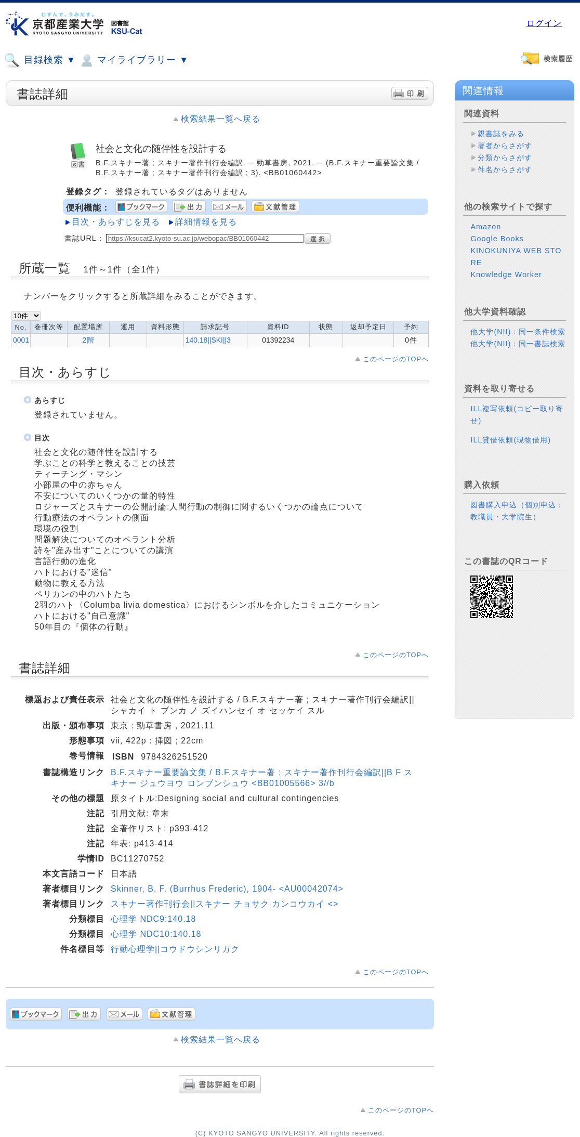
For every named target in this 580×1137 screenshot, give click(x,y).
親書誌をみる (501, 133)
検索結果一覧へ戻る (220, 118)
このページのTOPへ (396, 359)
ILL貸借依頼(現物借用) (510, 440)
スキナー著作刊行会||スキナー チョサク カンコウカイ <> (224, 903)
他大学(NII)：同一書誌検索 (517, 343)
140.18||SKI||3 (208, 340)
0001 (21, 340)
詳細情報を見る (206, 221)
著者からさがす (505, 145)
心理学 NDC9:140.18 (153, 918)
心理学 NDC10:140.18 (156, 934)
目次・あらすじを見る (116, 221)
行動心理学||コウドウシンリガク (175, 949)
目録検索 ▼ (40, 60)
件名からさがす (505, 169)
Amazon (485, 227)
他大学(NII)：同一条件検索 (517, 332)
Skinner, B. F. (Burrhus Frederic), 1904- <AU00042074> (227, 888)
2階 (88, 340)
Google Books (496, 238)
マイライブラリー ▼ (133, 60)
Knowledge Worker (506, 274)
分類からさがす (505, 157)
